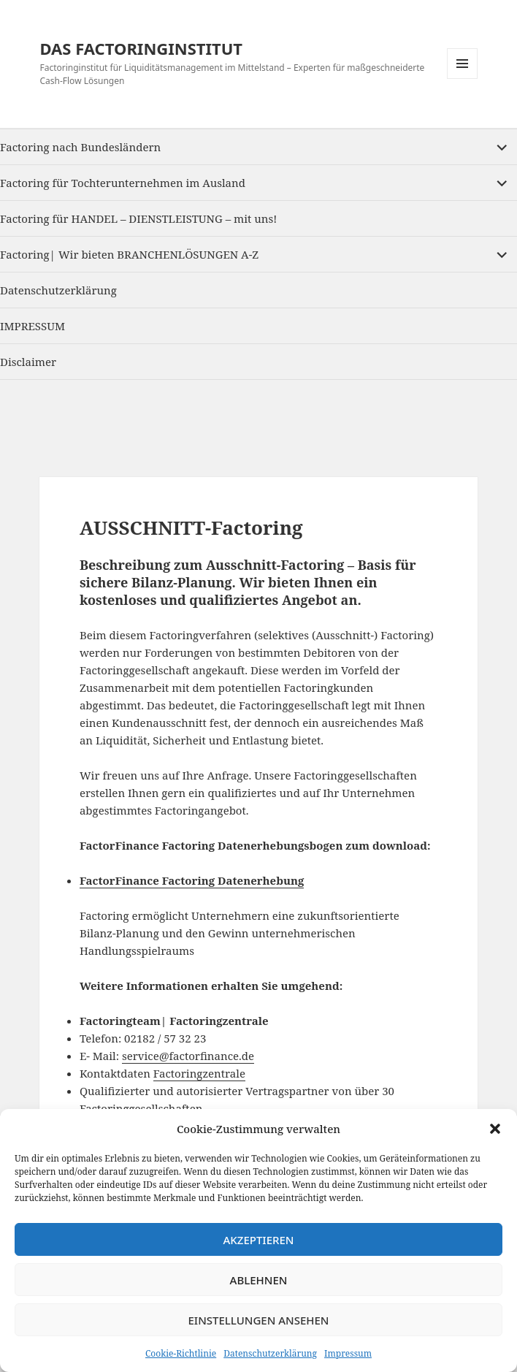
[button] (495, 1128)
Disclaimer (28, 361)
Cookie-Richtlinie (180, 1353)
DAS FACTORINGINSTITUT (140, 48)
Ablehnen (259, 1280)
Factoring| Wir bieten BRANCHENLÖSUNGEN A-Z (129, 254)
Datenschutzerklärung (270, 1353)
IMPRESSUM (32, 326)
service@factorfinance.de (188, 1055)
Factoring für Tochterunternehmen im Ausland (122, 182)
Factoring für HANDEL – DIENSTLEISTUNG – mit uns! (138, 218)
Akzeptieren (258, 1239)
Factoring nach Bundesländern (80, 147)
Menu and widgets (463, 78)
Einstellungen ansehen (258, 1320)
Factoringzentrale (199, 1073)
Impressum (348, 1353)
